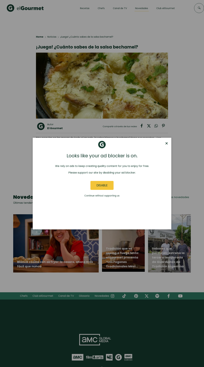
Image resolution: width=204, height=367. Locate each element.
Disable (102, 185)
